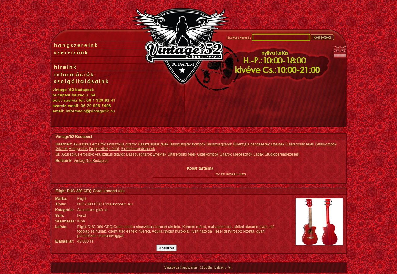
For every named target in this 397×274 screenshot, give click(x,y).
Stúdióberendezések (138, 148)
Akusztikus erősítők (89, 144)
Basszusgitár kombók (187, 144)
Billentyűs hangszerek (251, 144)
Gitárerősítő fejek (299, 144)
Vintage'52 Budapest (91, 160)
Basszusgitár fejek (153, 144)
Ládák (114, 148)
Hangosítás (78, 148)
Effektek (277, 144)
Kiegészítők (98, 148)
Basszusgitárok (219, 144)
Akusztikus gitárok (122, 144)
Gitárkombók (326, 144)
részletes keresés (239, 37)
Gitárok (62, 148)
